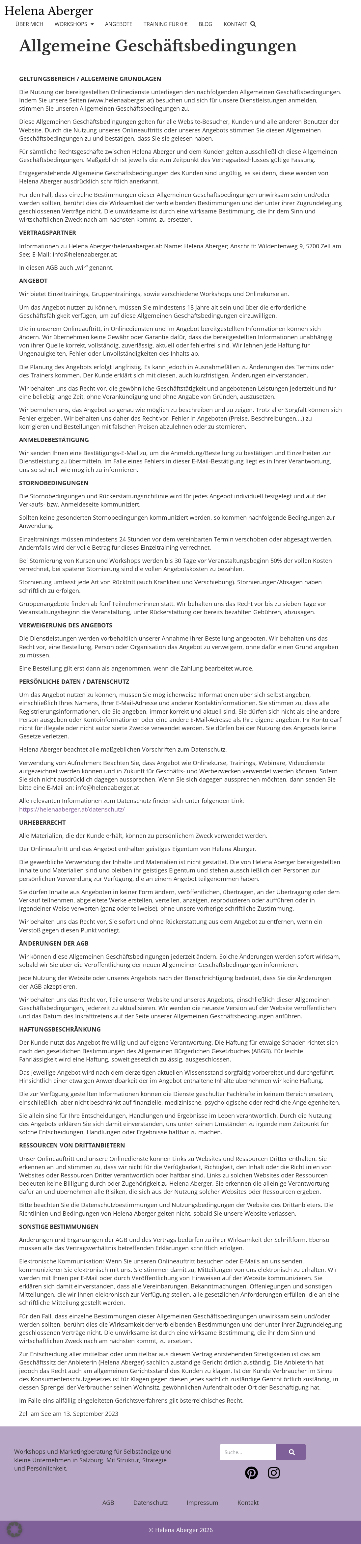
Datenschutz (150, 1502)
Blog (205, 24)
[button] (253, 24)
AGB (108, 1502)
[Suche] (291, 1452)
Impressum (202, 1502)
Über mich (29, 24)
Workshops (74, 24)
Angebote (118, 24)
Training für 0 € (165, 24)
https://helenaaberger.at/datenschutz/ (72, 809)
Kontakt (235, 24)
